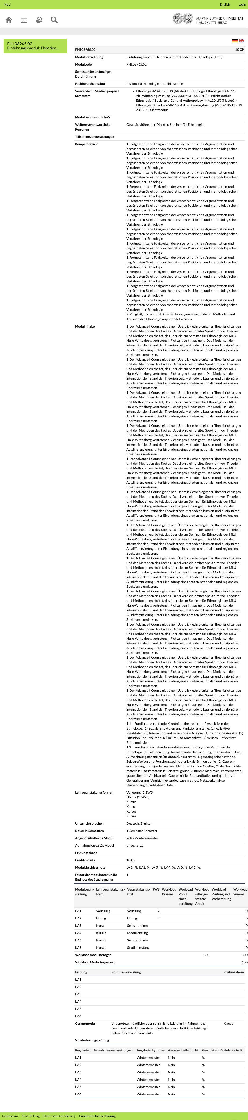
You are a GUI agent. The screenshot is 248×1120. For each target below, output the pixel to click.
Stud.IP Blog (31, 1116)
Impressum (10, 1116)
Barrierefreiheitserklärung (97, 1116)
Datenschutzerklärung (59, 1116)
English (225, 4)
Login (242, 4)
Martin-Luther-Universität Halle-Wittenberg (208, 18)
